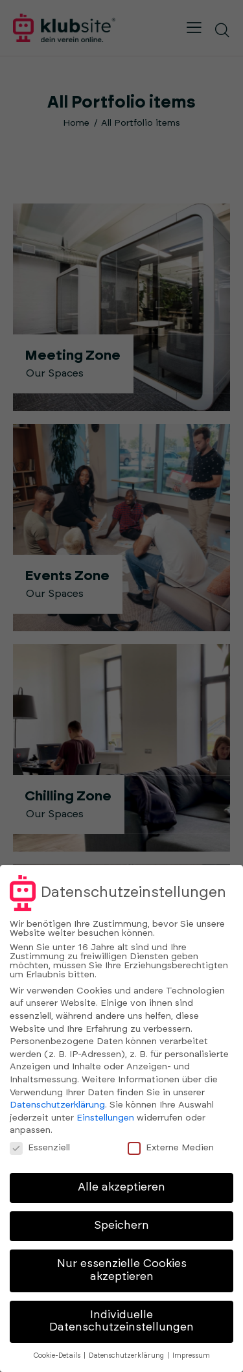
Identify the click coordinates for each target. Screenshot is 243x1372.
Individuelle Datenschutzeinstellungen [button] (121, 1321)
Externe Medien (176, 1147)
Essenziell (45, 1147)
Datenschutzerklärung (57, 1105)
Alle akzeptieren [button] (121, 1187)
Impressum (191, 1356)
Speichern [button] (121, 1225)
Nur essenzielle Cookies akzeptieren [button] (122, 1270)
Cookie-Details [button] (58, 1356)
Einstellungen (105, 1117)
